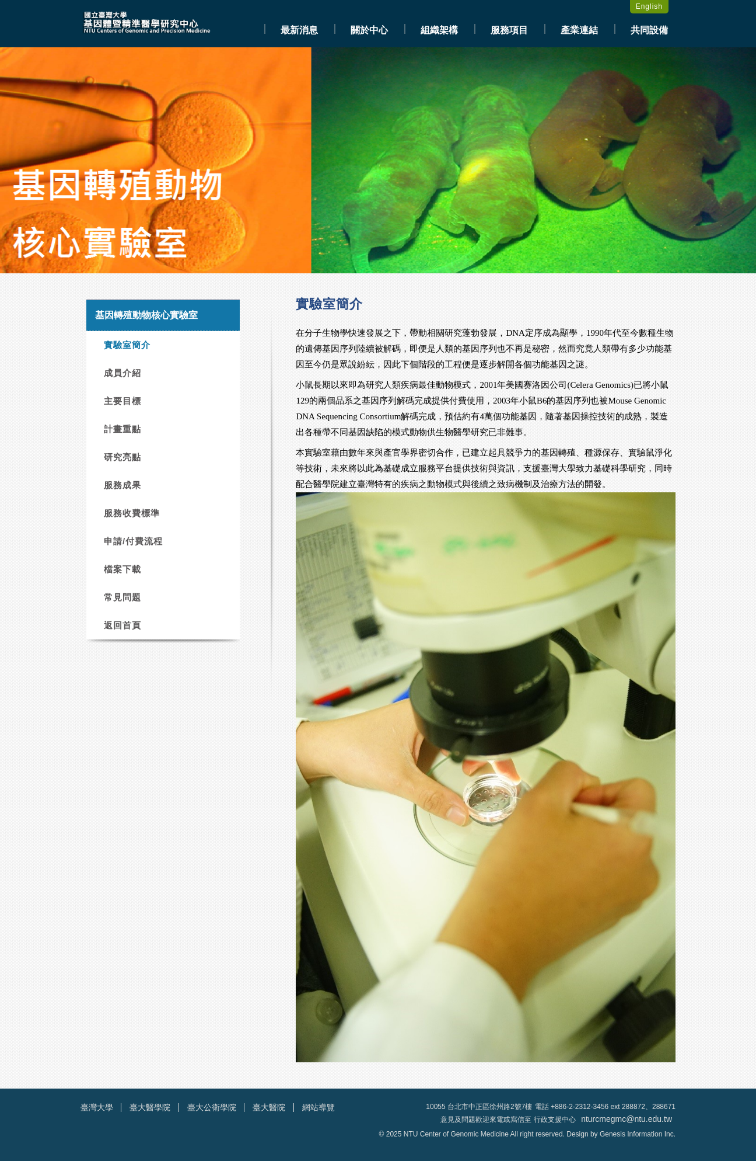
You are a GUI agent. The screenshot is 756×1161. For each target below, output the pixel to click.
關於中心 (369, 30)
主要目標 (122, 401)
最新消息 (299, 30)
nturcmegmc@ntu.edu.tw (626, 1119)
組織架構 (439, 30)
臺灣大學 (96, 1107)
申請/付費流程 (133, 541)
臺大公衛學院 (211, 1107)
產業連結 (579, 30)
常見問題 (122, 597)
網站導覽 (318, 1107)
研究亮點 (122, 457)
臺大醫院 (269, 1107)
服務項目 (509, 30)
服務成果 (122, 485)
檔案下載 (122, 569)
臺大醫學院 (150, 1107)
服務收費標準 (132, 513)
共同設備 (649, 30)
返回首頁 (122, 625)
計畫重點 (122, 429)
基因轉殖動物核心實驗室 (146, 315)
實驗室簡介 (127, 345)
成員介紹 (122, 373)
